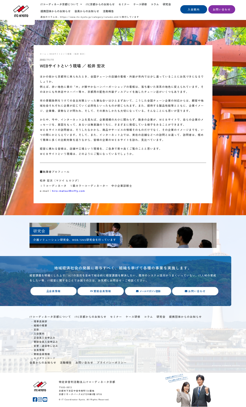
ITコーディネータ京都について (61, 4)
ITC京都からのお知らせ (100, 4)
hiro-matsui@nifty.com (68, 191)
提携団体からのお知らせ (55, 11)
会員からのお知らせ (87, 11)
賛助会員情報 (42, 354)
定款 (36, 329)
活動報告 (108, 11)
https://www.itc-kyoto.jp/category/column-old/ (90, 16)
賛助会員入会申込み (46, 342)
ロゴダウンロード (44, 358)
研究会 (167, 4)
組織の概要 (40, 325)
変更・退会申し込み (46, 346)
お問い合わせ (84, 363)
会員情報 (39, 350)
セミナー (123, 4)
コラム (155, 4)
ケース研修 (140, 4)
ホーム (43, 53)
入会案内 (39, 334)
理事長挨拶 (40, 321)
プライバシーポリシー (112, 363)
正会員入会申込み (44, 338)
